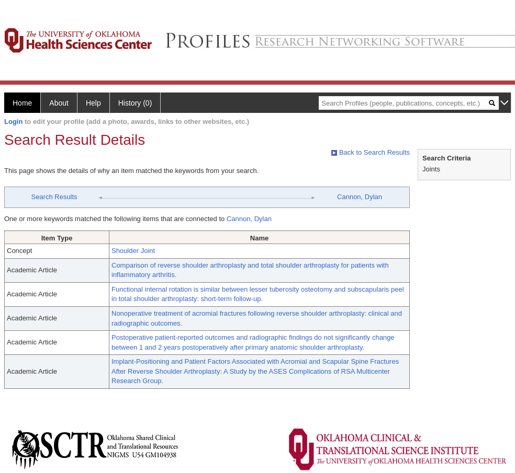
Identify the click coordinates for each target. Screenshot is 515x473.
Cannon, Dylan (359, 197)
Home (22, 103)
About (59, 103)
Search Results (54, 197)
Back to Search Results (370, 152)
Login (13, 121)
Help (93, 103)
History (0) (135, 103)
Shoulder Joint (133, 251)
